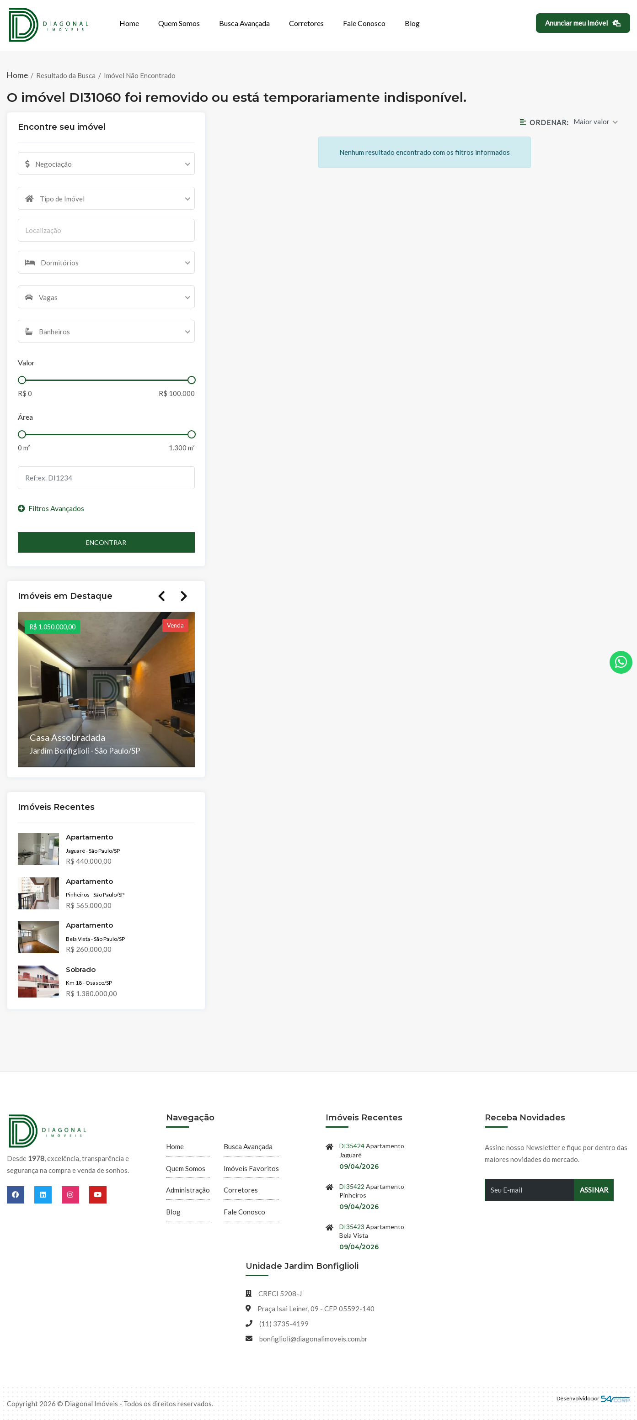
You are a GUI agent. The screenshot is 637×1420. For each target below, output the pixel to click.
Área (25, 416)
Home (129, 23)
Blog (412, 23)
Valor (26, 362)
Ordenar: (544, 122)
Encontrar (106, 542)
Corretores (306, 23)
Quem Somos (179, 23)
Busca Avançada (244, 23)
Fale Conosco (364, 23)
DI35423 (351, 1226)
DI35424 (351, 1146)
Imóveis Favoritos (251, 1168)
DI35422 (351, 1186)
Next (184, 596)
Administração (188, 1190)
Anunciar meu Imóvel (583, 23)
